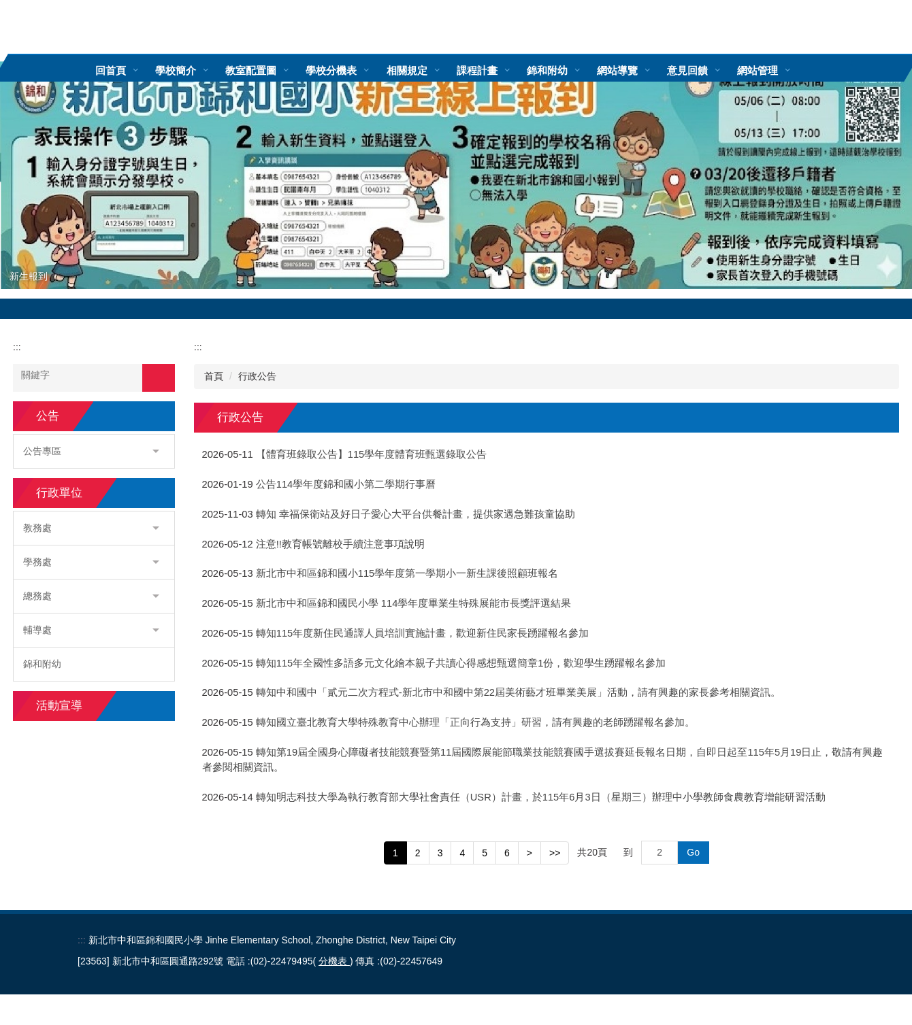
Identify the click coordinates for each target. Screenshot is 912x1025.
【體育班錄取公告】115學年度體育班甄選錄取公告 (371, 454)
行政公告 (257, 376)
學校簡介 (196, 70)
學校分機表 (351, 70)
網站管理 (777, 70)
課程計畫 (496, 70)
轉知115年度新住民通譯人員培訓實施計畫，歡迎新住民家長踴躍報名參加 (422, 633)
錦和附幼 (567, 70)
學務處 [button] (91, 561)
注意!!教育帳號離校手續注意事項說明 (340, 544)
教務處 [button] (91, 527)
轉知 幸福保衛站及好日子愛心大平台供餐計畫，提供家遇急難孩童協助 (415, 514)
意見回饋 (707, 70)
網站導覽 (637, 70)
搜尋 (158, 377)
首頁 (213, 376)
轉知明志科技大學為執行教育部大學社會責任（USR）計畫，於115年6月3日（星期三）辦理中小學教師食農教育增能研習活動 (541, 797)
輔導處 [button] (91, 629)
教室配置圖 (271, 70)
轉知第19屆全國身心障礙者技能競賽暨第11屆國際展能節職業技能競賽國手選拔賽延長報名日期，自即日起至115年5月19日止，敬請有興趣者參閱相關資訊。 (542, 760)
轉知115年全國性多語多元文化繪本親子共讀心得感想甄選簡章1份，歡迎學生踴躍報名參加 (461, 663)
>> (554, 852)
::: (81, 70)
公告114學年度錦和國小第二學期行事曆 (346, 484)
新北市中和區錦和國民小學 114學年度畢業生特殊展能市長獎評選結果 (414, 603)
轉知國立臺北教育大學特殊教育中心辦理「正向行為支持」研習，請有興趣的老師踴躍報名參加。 (475, 722)
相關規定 (426, 70)
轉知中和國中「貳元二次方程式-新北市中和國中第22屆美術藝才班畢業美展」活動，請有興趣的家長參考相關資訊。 (525, 692)
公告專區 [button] (91, 451)
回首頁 (130, 70)
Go (693, 852)
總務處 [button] (91, 595)
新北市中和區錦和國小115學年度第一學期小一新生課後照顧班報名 (407, 573)
